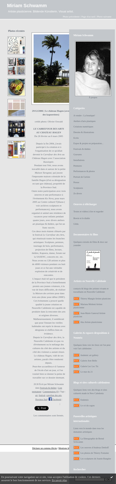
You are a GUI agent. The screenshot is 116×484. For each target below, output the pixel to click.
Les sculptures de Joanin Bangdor (95, 458)
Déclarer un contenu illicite (44, 448)
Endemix (84, 400)
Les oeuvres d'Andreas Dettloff (94, 447)
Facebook (55, 399)
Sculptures (78, 188)
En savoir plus (59, 480)
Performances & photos (84, 171)
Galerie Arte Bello (88, 360)
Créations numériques (83, 126)
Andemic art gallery (89, 355)
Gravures (77, 154)
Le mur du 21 (86, 372)
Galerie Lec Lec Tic (89, 366)
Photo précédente (71, 16)
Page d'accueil (88, 16)
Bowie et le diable (81, 218)
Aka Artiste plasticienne (91, 322)
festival (42, 395)
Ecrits (76, 138)
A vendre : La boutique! (84, 115)
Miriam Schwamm (27, 5)
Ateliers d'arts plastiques (84, 121)
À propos (93, 97)
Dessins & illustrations (83, 132)
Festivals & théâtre (48, 388)
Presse (76, 182)
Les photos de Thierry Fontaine (94, 453)
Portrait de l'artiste (81, 177)
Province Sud (41, 399)
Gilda (75, 224)
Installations (79, 160)
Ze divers (77, 193)
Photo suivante (104, 16)
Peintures (77, 166)
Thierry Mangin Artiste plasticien (95, 298)
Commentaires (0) (51, 391)
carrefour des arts (53, 395)
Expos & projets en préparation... (88, 143)
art (36, 395)
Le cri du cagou (87, 405)
